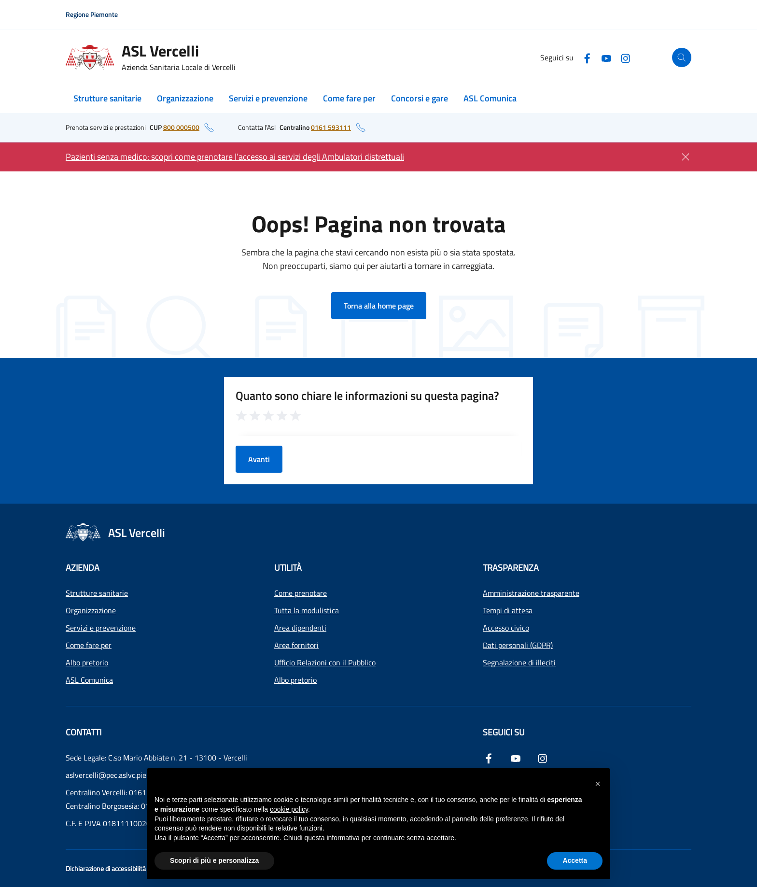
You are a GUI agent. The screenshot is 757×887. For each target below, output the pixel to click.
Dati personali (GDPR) (518, 645)
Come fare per (349, 98)
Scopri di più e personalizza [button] (214, 860)
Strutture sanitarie (107, 98)
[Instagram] (625, 57)
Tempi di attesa (508, 610)
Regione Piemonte (92, 14)
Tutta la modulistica (306, 610)
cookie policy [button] (289, 809)
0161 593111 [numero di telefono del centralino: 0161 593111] (331, 127)
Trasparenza (511, 567)
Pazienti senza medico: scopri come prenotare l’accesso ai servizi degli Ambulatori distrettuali (235, 156)
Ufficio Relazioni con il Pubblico (325, 662)
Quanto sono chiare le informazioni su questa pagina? (367, 395)
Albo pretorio (87, 662)
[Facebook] (587, 57)
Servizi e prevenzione (268, 98)
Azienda (82, 567)
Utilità (288, 567)
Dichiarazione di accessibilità (106, 868)
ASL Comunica (490, 98)
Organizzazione (185, 98)
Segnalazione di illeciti (519, 662)
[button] (597, 783)
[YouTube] (606, 57)
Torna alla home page (379, 305)
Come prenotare (300, 593)
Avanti (259, 459)
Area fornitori (296, 645)
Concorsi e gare (419, 98)
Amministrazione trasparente (531, 593)
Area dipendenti (300, 628)
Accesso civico (506, 628)
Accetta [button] (574, 860)
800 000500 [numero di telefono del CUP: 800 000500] (181, 127)
